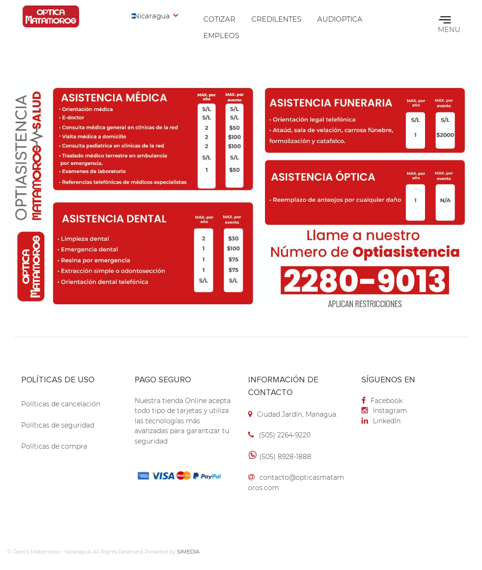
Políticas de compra (54, 446)
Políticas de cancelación (60, 404)
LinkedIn (381, 421)
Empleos (221, 35)
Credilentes (276, 19)
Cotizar (219, 19)
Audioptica (339, 19)
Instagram (384, 410)
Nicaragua (152, 15)
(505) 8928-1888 (285, 456)
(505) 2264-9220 (285, 435)
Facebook (382, 400)
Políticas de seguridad (57, 425)
